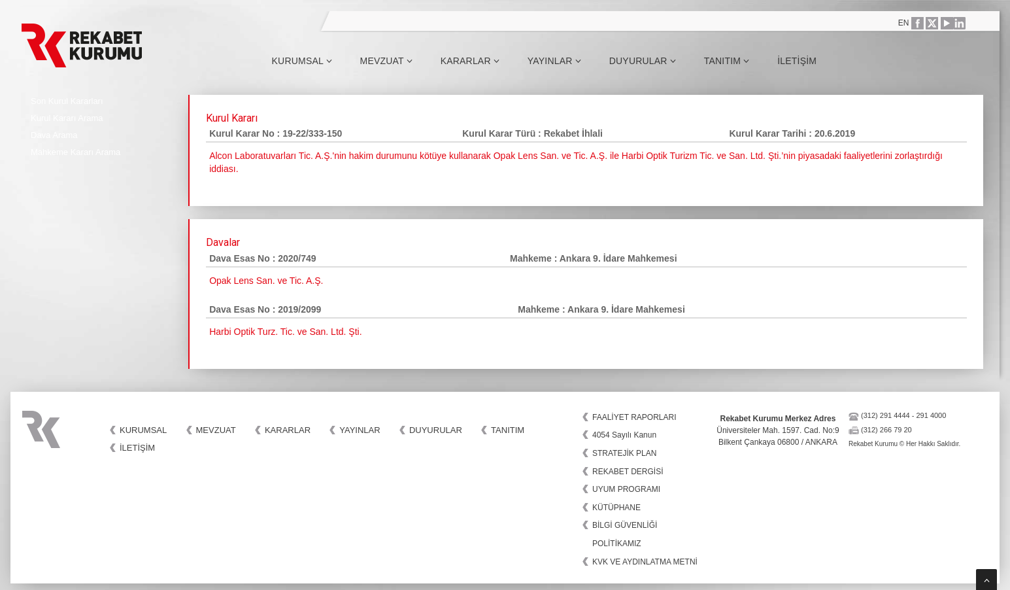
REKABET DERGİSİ (627, 471)
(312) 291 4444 (885, 415)
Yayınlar (554, 61)
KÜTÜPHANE (616, 507)
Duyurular (642, 61)
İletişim (796, 61)
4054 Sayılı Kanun (624, 435)
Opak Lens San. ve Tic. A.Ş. (266, 280)
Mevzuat (386, 61)
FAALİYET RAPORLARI (634, 417)
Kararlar (470, 61)
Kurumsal (302, 61)
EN (903, 22)
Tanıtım (727, 61)
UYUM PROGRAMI (626, 489)
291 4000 (931, 415)
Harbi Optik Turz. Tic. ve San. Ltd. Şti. (285, 331)
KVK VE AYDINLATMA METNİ (645, 561)
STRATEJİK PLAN (624, 453)
